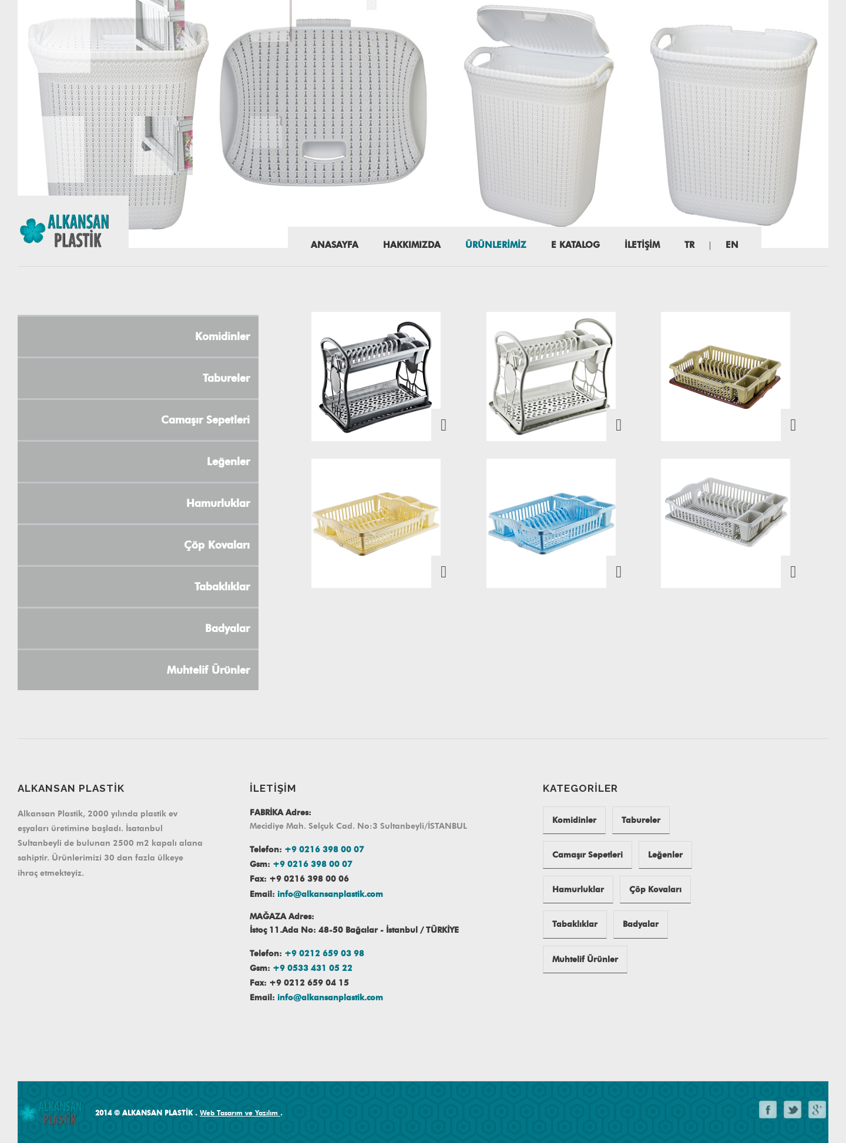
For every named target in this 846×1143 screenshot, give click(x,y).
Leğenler (665, 855)
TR (689, 245)
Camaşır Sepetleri (587, 855)
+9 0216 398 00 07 (324, 850)
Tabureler (641, 820)
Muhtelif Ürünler (585, 959)
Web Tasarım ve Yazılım (240, 1112)
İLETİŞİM (642, 245)
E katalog (575, 245)
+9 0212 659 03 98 (324, 954)
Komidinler (574, 820)
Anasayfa (334, 245)
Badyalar (641, 924)
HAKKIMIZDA (412, 245)
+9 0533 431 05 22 (312, 968)
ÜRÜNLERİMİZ (495, 245)
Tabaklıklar (574, 924)
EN (732, 245)
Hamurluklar (578, 890)
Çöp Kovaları (655, 890)
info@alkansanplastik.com (330, 894)
